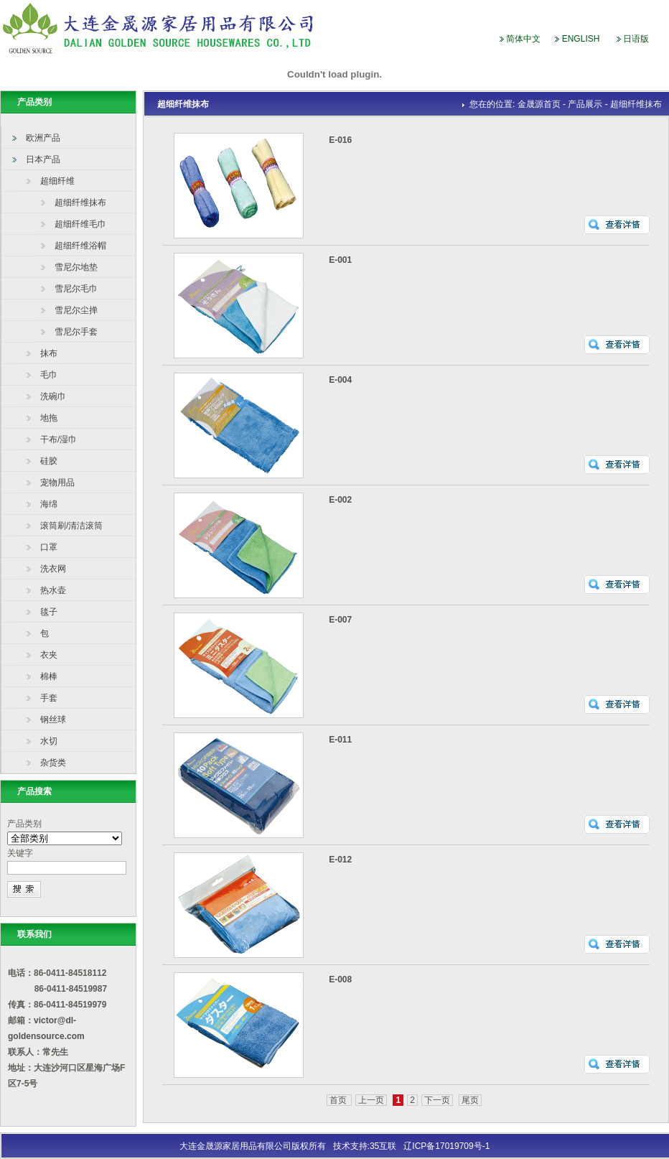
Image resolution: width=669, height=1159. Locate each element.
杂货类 (53, 763)
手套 (48, 698)
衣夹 (48, 655)
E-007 (340, 620)
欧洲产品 (43, 138)
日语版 (636, 39)
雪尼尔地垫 (76, 267)
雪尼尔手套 (76, 332)
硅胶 (48, 461)
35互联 (383, 1146)
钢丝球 (53, 720)
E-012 (340, 860)
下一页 (437, 1100)
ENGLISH (581, 39)
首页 (339, 1100)
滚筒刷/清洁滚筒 (71, 526)
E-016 (340, 140)
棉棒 (48, 676)
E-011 (340, 740)
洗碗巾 (53, 396)
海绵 (48, 504)
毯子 (48, 612)
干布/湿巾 (58, 439)
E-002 (340, 500)
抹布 (48, 353)
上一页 (371, 1100)
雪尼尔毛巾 (76, 289)
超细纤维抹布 (80, 202)
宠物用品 (57, 483)
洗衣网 (53, 569)
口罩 (48, 547)
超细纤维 (57, 181)
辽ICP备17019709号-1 (446, 1146)
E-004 (340, 380)
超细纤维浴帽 (80, 246)
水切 (48, 741)
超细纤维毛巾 (80, 224)
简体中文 (523, 39)
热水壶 (53, 590)
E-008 (340, 979)
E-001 (340, 260)
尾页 (470, 1100)
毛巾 (48, 375)
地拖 (48, 418)
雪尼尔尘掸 (76, 310)
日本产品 (43, 159)
